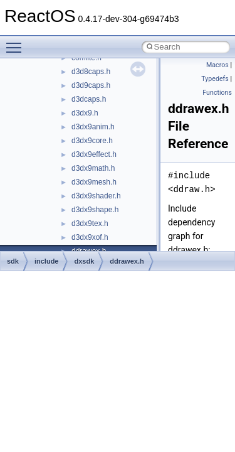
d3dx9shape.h (94, 209)
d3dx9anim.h (93, 126)
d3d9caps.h (90, 85)
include (46, 261)
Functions (217, 93)
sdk (13, 261)
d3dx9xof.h (89, 237)
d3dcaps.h (88, 99)
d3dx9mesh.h (94, 182)
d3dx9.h (84, 113)
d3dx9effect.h (94, 154)
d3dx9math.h (93, 168)
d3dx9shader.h (96, 195)
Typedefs (215, 79)
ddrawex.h (127, 261)
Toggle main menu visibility (17, 42)
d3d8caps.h (90, 71)
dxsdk (84, 261)
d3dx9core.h (92, 140)
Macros (217, 65)
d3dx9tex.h (89, 223)
